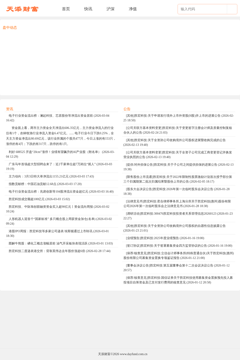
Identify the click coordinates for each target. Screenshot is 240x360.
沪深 (111, 9)
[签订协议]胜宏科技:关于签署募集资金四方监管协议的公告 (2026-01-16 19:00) (179, 245)
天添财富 (104, 354)
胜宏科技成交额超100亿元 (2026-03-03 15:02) (39, 199)
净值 (133, 9)
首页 (66, 9)
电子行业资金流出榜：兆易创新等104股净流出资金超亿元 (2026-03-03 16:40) (61, 191)
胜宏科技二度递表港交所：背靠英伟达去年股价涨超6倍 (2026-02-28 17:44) (60, 251)
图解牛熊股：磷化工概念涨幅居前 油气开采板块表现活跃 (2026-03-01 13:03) (61, 243)
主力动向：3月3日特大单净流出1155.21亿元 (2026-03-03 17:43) (51, 176)
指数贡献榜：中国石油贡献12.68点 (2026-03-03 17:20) (45, 184)
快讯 (88, 9)
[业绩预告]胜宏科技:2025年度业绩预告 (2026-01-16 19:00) (165, 238)
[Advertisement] (120, 61)
